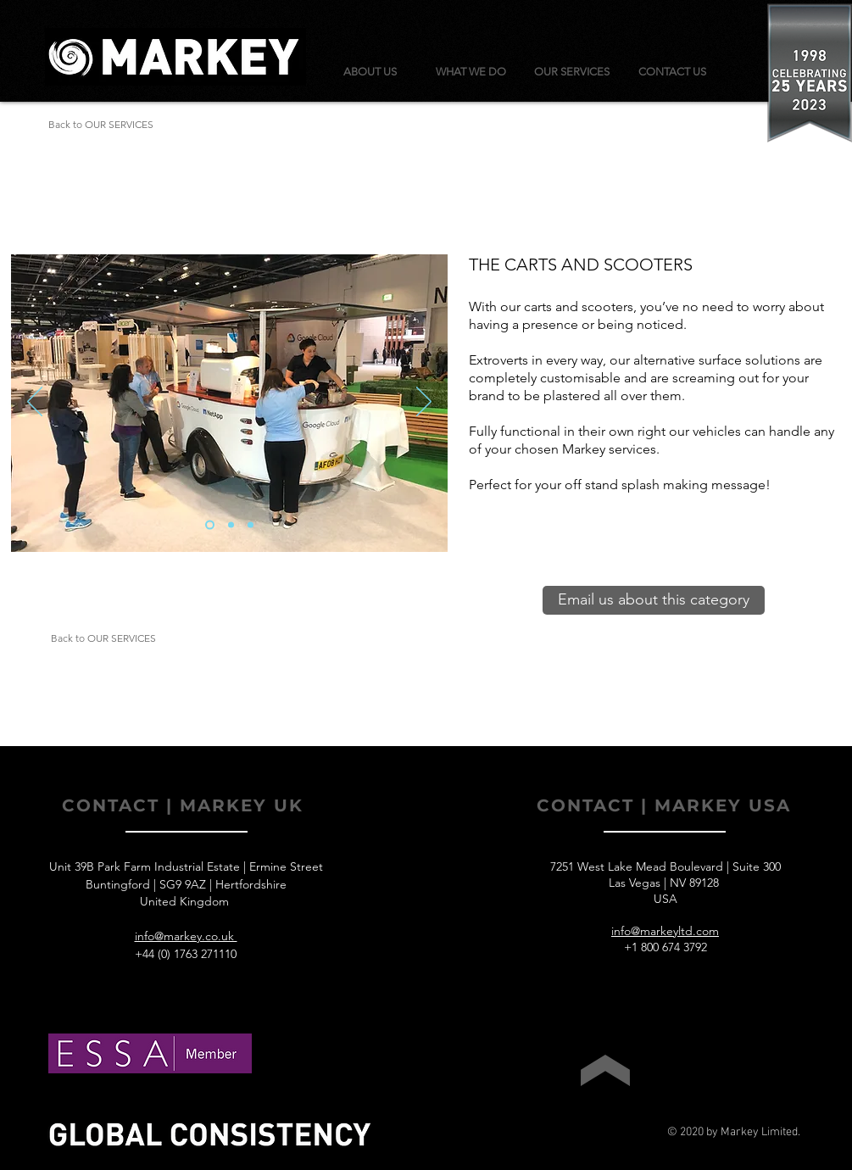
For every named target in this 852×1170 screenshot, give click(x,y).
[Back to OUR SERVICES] (101, 125)
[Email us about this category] (654, 600)
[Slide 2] (231, 525)
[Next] (424, 403)
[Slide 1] (209, 525)
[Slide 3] (250, 525)
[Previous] (34, 403)
